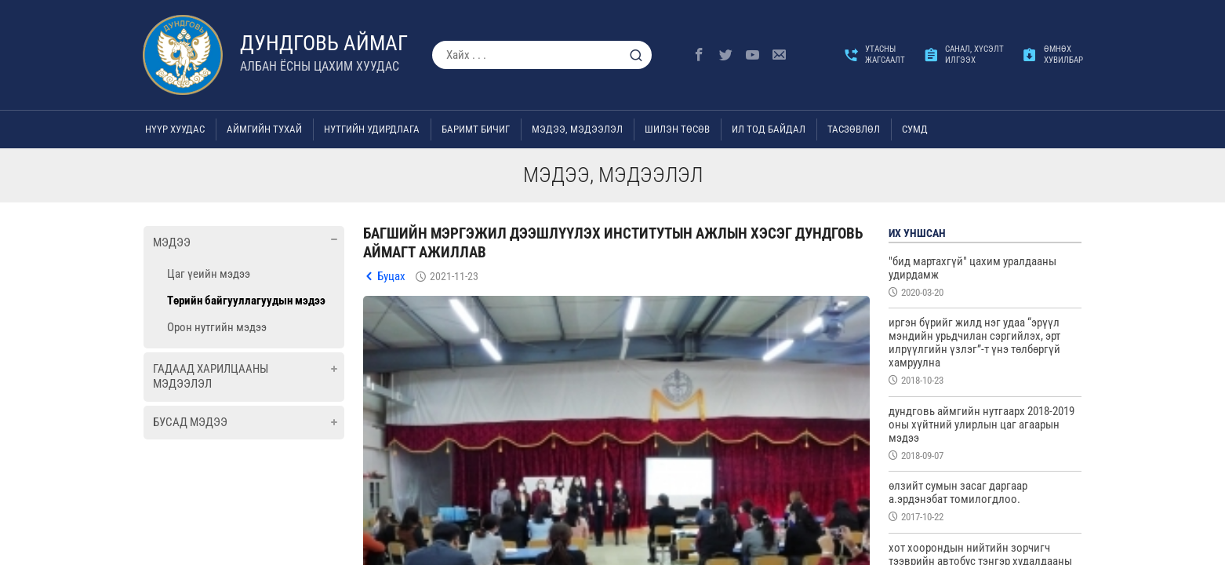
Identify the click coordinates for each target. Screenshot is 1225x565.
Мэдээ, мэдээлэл (577, 129)
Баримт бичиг (476, 129)
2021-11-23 (454, 276)
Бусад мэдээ (190, 422)
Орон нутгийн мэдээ (217, 327)
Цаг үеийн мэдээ (208, 274)
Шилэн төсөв (677, 129)
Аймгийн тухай (264, 129)
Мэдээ (172, 242)
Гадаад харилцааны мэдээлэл (210, 377)
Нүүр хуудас (175, 129)
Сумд (915, 129)
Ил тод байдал (768, 129)
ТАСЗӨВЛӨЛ (853, 129)
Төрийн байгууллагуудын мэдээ (246, 300)
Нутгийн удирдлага (372, 129)
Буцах (391, 276)
